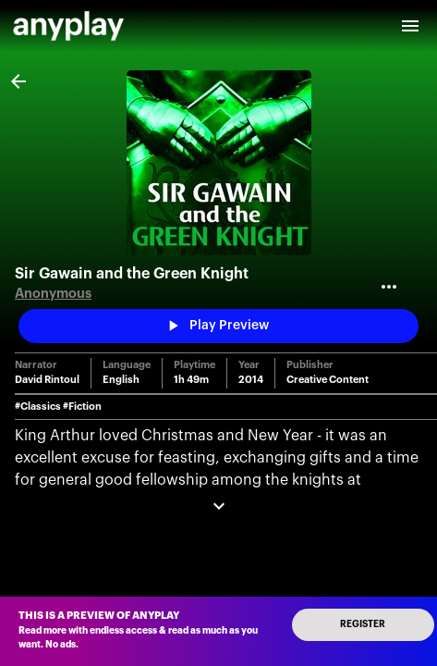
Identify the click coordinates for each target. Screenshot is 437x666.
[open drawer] (410, 26)
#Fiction (82, 406)
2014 (250, 380)
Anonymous (53, 294)
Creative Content (327, 380)
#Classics (38, 406)
